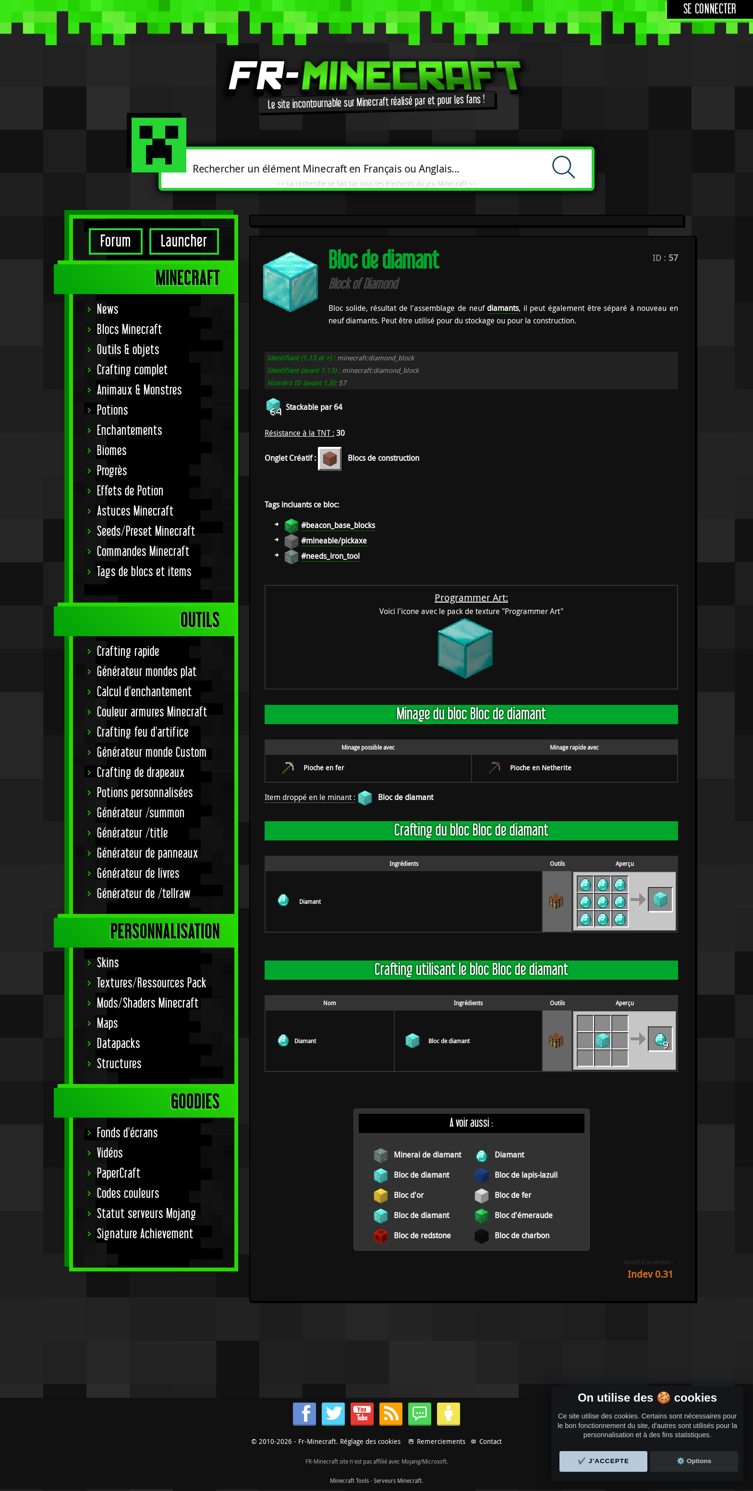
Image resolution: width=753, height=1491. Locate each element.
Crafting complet (132, 370)
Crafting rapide (128, 652)
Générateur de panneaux (147, 854)
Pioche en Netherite (540, 767)
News (108, 310)
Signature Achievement (145, 1234)
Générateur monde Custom (152, 753)
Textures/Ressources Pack (151, 983)
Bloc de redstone (422, 1235)
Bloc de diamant (405, 797)
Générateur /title (132, 833)
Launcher (184, 241)
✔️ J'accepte (604, 1461)
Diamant (310, 901)
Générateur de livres (138, 874)
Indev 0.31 (650, 1274)
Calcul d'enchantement (144, 692)
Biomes (112, 451)
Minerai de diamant (427, 1154)
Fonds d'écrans (127, 1133)
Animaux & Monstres (139, 390)
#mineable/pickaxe (334, 540)
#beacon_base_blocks (338, 525)
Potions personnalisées (145, 793)
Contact (490, 1441)
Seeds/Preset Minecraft (146, 532)
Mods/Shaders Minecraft (148, 1003)
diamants (503, 308)
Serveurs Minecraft (398, 1480)
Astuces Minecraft (135, 511)
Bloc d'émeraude (524, 1215)
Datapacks (118, 1044)
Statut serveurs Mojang (146, 1214)
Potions (112, 411)
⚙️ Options (694, 1461)
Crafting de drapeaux (141, 773)
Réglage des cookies (370, 1441)
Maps (107, 1024)
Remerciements (441, 1441)
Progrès (112, 471)
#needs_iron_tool (330, 556)
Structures (119, 1064)
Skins (108, 963)
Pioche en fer (324, 767)
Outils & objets (128, 350)
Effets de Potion (130, 491)
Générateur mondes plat (147, 672)
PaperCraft (119, 1174)
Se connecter (710, 9)
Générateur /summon (141, 813)
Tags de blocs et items (144, 572)
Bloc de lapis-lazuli (526, 1175)
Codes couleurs (128, 1194)
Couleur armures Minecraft (152, 712)
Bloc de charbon (522, 1235)
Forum (115, 241)
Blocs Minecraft (129, 330)
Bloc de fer (513, 1195)
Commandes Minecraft (143, 552)
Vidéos (110, 1153)
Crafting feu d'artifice (143, 732)
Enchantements (129, 431)
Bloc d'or (409, 1195)
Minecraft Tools (349, 1480)
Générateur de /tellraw (144, 894)
